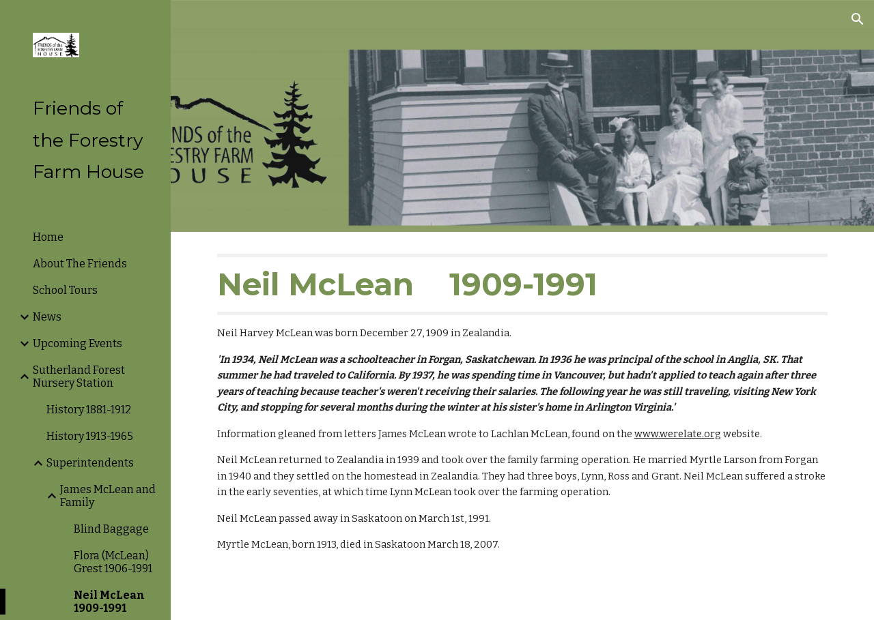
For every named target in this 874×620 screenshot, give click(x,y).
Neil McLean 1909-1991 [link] (109, 602)
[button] (857, 19)
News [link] (47, 316)
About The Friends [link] (80, 263)
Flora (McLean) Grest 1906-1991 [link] (113, 562)
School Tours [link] (65, 290)
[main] (523, 403)
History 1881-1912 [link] (88, 409)
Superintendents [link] (90, 462)
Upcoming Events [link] (77, 343)
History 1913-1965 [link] (89, 436)
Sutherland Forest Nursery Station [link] (79, 376)
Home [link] (48, 237)
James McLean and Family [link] (108, 496)
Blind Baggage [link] (111, 528)
